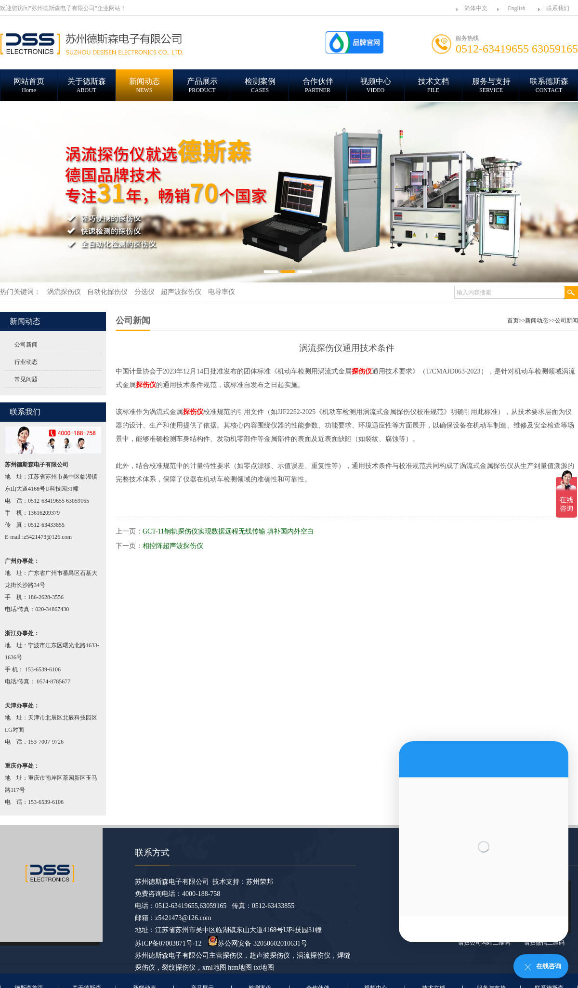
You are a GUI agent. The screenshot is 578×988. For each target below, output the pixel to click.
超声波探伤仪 (270, 955)
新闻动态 (536, 320)
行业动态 (26, 362)
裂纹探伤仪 (179, 967)
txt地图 (264, 967)
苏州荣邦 (259, 881)
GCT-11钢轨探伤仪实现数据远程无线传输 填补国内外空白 (228, 531)
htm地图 (240, 967)
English (516, 8)
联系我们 (557, 8)
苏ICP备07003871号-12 (168, 943)
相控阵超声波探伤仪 (173, 545)
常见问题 (26, 379)
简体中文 (475, 8)
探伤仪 (233, 955)
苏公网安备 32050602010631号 (257, 943)
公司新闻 (26, 344)
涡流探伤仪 (313, 955)
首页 (513, 320)
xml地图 (214, 967)
